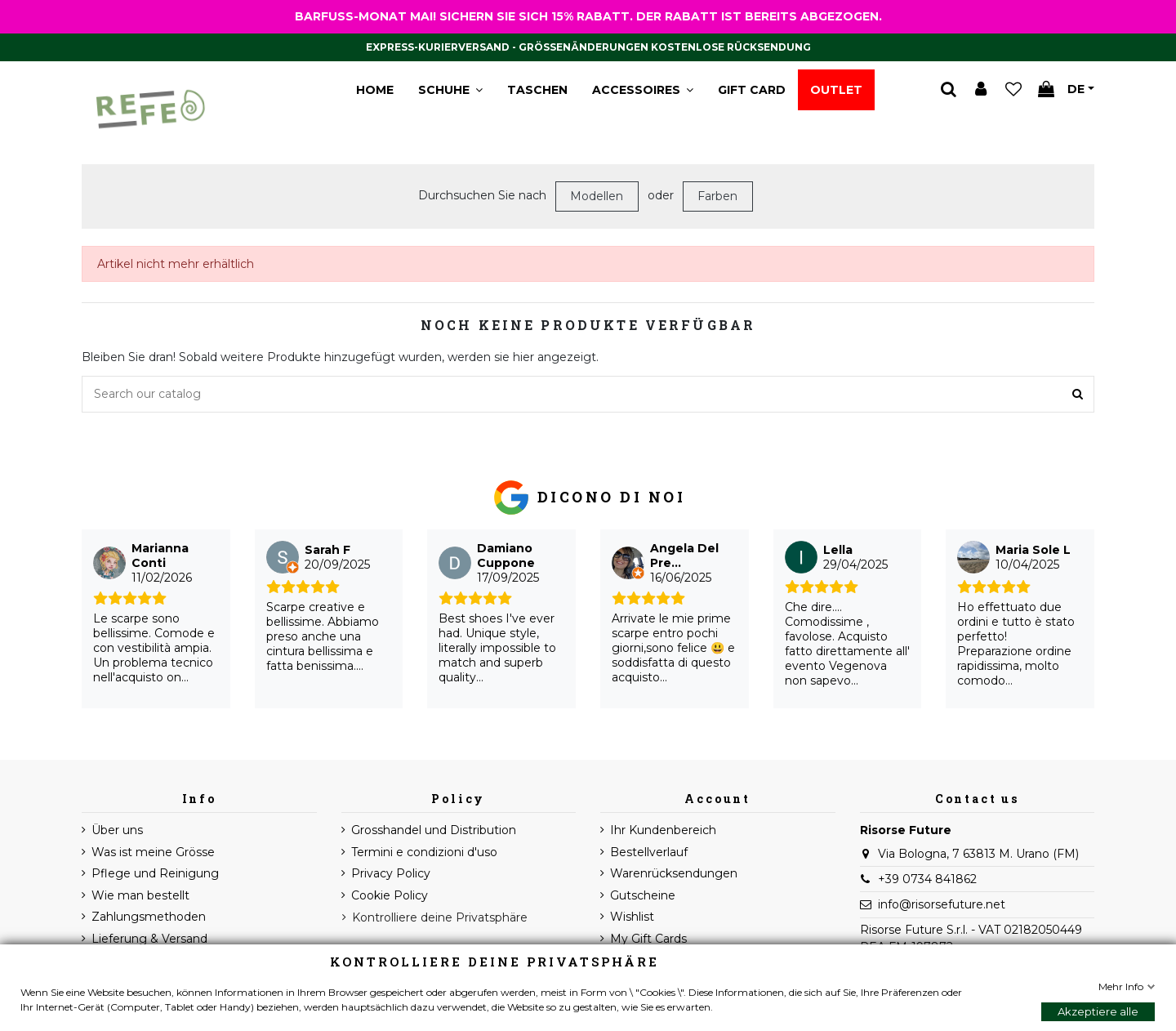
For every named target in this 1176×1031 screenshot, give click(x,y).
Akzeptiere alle (1098, 1011)
